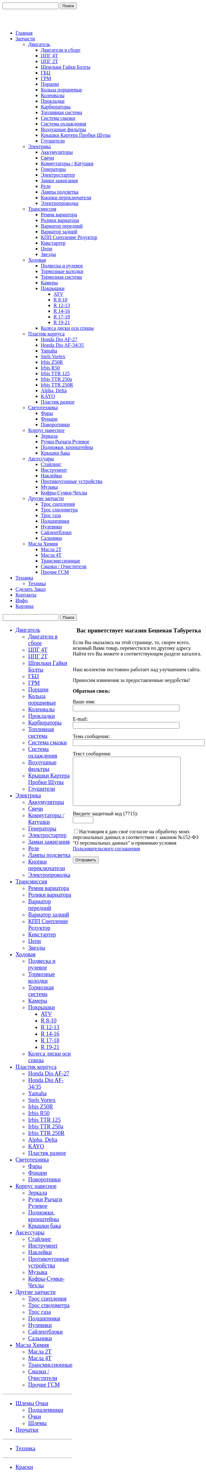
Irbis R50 (50, 367)
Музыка (49, 487)
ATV (58, 294)
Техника (24, 577)
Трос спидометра (59, 509)
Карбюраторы (56, 106)
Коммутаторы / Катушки (67, 163)
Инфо (22, 600)
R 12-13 (61, 305)
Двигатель (39, 44)
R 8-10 (60, 299)
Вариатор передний (62, 226)
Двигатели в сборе (60, 50)
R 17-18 (61, 316)
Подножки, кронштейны (67, 447)
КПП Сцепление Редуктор (69, 237)
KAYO (48, 396)
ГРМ (46, 78)
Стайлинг (51, 464)
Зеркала (49, 436)
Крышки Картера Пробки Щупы (75, 135)
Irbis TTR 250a (56, 379)
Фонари (49, 419)
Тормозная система (61, 277)
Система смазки (58, 118)
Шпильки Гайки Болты (65, 67)
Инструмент (54, 470)
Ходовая (37, 260)
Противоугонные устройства (71, 481)
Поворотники (55, 424)
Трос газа (51, 515)
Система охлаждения (63, 123)
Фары (47, 413)
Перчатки (27, 1430)
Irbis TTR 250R (57, 384)
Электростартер (58, 175)
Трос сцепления (58, 504)
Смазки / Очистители (63, 566)
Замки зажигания (59, 180)
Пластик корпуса (46, 333)
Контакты (26, 594)
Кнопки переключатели (66, 197)
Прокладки (53, 101)
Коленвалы (53, 95)
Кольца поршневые (61, 89)
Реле (46, 186)
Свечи (47, 157)
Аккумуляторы (57, 152)
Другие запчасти (46, 498)
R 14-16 (61, 311)
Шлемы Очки (32, 1403)
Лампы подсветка (59, 192)
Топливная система (61, 112)
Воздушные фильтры (63, 129)
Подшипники (55, 521)
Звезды (48, 254)
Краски (24, 1467)
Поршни (50, 84)
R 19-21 (61, 322)
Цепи (46, 248)
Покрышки (53, 288)
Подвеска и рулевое (62, 265)
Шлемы (37, 1423)
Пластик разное (57, 402)
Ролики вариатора (60, 220)
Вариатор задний (59, 231)
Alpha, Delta (54, 390)
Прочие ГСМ (55, 572)
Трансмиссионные (60, 560)
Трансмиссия (42, 209)
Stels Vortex (53, 356)
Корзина (25, 606)
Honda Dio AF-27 (59, 339)
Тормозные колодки (62, 271)
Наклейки (51, 475)
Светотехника (43, 407)
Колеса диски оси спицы (67, 328)
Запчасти (25, 38)
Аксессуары (41, 458)
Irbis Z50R (52, 362)
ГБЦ (45, 72)
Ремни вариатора (59, 214)
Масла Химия (43, 543)
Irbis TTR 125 (55, 373)
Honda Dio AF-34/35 (62, 345)
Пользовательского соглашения (106, 858)
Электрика (39, 146)
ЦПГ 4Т (49, 55)
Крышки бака (55, 453)
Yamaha (49, 350)
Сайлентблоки (56, 532)
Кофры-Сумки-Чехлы (64, 492)
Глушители (53, 140)
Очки (34, 1416)
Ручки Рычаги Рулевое (65, 441)
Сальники (51, 538)
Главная (24, 33)
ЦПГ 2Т (49, 61)
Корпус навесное (46, 430)
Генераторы (53, 169)
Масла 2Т (51, 549)
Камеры (49, 282)
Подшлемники (45, 1410)
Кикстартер (53, 243)
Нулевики (51, 526)
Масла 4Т (51, 555)
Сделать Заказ (31, 589)
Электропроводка (59, 203)
